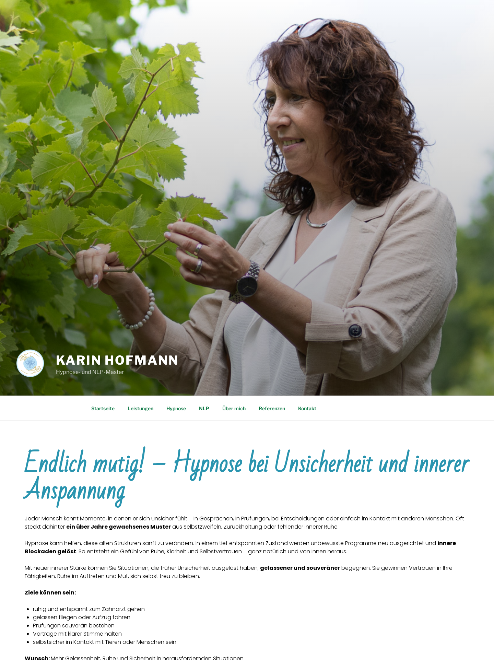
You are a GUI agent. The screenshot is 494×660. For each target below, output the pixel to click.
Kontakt (307, 408)
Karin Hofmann (117, 360)
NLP (204, 408)
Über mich (234, 408)
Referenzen (272, 408)
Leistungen (140, 408)
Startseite (103, 408)
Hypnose (176, 408)
